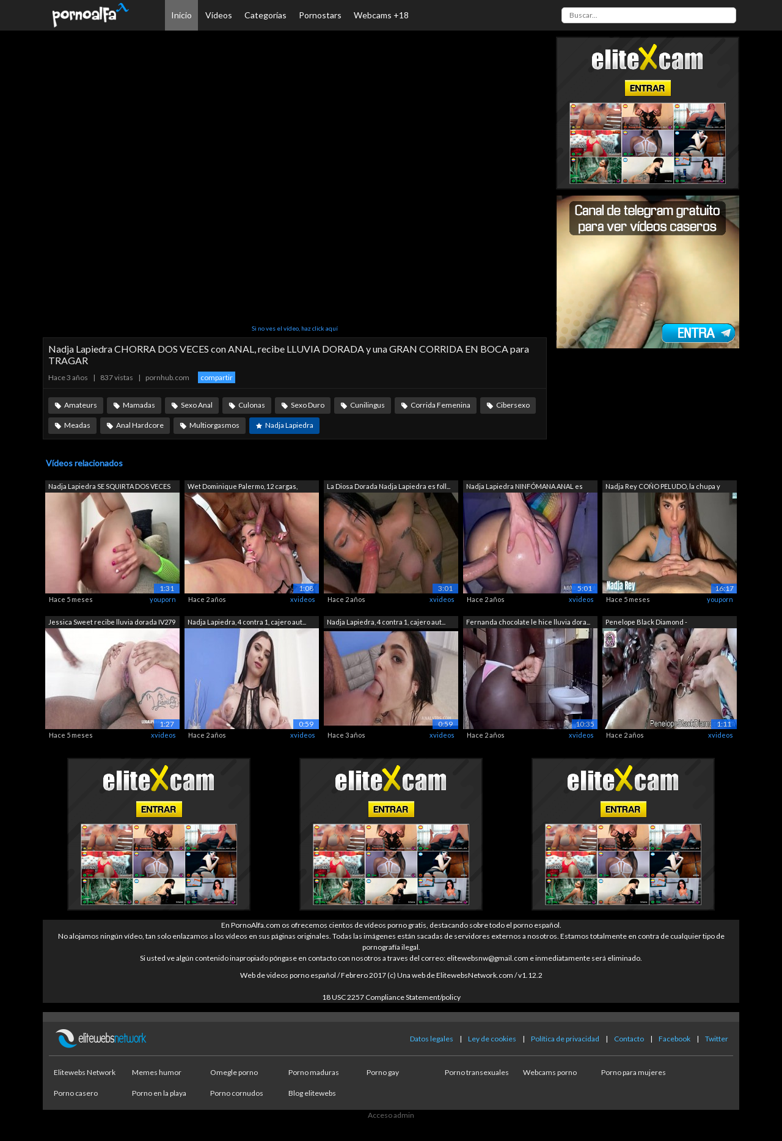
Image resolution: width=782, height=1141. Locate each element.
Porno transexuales (477, 1072)
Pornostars (320, 15)
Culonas (251, 404)
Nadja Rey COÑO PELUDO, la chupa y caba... (662, 487)
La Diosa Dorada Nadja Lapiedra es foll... (388, 486)
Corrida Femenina (440, 404)
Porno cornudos (236, 1093)
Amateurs (80, 404)
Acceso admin (391, 1115)
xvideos (302, 599)
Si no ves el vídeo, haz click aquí (295, 328)
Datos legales (431, 1038)
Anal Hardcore (140, 425)
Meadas (77, 425)
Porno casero (76, 1093)
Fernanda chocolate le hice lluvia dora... (528, 622)
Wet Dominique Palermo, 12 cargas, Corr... (243, 487)
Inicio (181, 15)
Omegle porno (234, 1072)
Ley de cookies (492, 1038)
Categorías (265, 15)
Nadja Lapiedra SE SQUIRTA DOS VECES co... (109, 487)
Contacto (629, 1038)
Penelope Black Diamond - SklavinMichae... (646, 623)
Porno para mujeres (633, 1072)
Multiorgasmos (214, 425)
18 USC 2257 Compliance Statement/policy (391, 997)
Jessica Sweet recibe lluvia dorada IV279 (111, 622)
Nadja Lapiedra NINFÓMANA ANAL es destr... (524, 487)
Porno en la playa (159, 1093)
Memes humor (156, 1072)
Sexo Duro (307, 404)
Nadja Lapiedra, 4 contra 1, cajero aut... (247, 622)
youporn (163, 599)
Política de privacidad (565, 1038)
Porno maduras (313, 1072)
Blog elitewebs (312, 1093)
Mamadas (139, 404)
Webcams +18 (381, 15)
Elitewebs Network (84, 1072)
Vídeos (218, 15)
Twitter (716, 1038)
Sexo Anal (197, 404)
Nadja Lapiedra (289, 425)
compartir (216, 377)
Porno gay (383, 1072)
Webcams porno (550, 1072)
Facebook (674, 1038)
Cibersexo (513, 404)
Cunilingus (367, 404)
